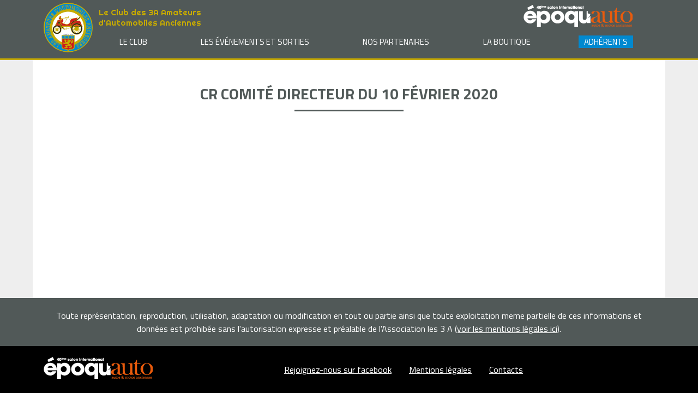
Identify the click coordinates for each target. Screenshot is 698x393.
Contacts (506, 369)
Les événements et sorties (255, 41)
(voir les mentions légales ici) (507, 328)
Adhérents (606, 41)
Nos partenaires (396, 41)
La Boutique (507, 41)
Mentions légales (440, 369)
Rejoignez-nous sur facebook (338, 369)
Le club (133, 41)
